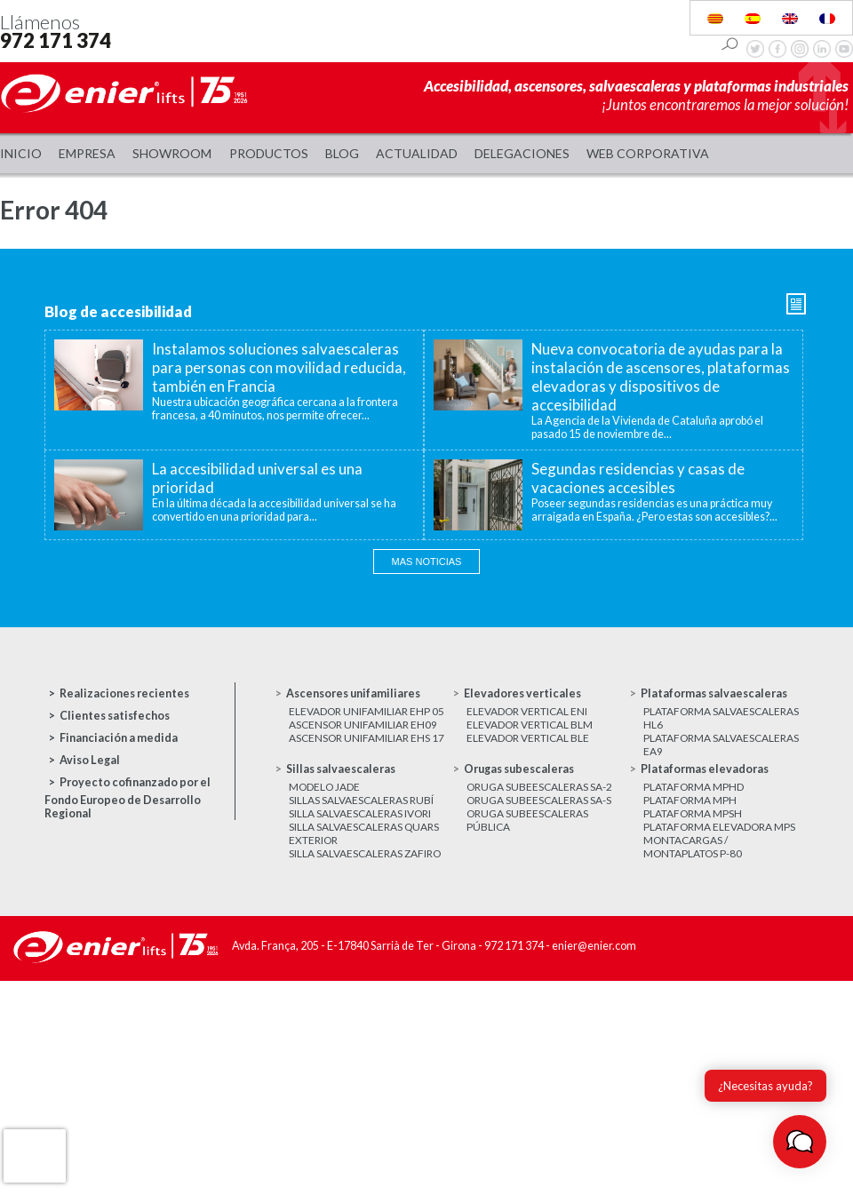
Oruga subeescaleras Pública (527, 820)
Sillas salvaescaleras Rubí (361, 800)
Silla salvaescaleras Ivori (360, 813)
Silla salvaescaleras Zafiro (365, 853)
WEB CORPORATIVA (647, 153)
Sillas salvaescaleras (340, 769)
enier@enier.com (594, 945)
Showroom (171, 153)
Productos (268, 153)
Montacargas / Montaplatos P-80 (692, 846)
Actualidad (417, 153)
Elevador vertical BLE (527, 738)
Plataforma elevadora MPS (719, 826)
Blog (342, 153)
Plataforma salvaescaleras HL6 (721, 718)
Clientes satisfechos (115, 715)
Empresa (87, 153)
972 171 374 (55, 40)
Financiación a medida (119, 738)
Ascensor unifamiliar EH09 (363, 724)
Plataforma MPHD (693, 786)
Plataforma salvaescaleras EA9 (721, 744)
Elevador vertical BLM (529, 724)
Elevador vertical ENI (526, 711)
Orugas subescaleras (519, 769)
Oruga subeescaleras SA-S (538, 800)
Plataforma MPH (690, 800)
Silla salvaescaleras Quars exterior (364, 833)
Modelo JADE (324, 786)
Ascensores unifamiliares (353, 693)
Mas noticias (427, 561)
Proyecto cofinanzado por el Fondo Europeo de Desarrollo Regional (127, 798)
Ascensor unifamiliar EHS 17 (366, 738)
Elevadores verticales (522, 693)
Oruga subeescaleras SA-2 (539, 786)
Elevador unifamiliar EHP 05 (366, 711)
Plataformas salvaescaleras (714, 693)
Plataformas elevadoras (705, 769)
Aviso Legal (90, 760)
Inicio (21, 153)
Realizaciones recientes (124, 693)
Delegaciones (522, 153)
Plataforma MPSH (692, 813)
